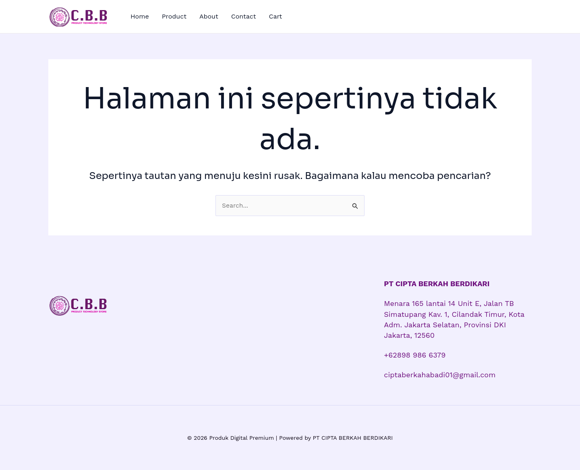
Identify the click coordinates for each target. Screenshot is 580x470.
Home (139, 16)
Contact (243, 16)
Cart (275, 16)
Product (174, 16)
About (208, 16)
